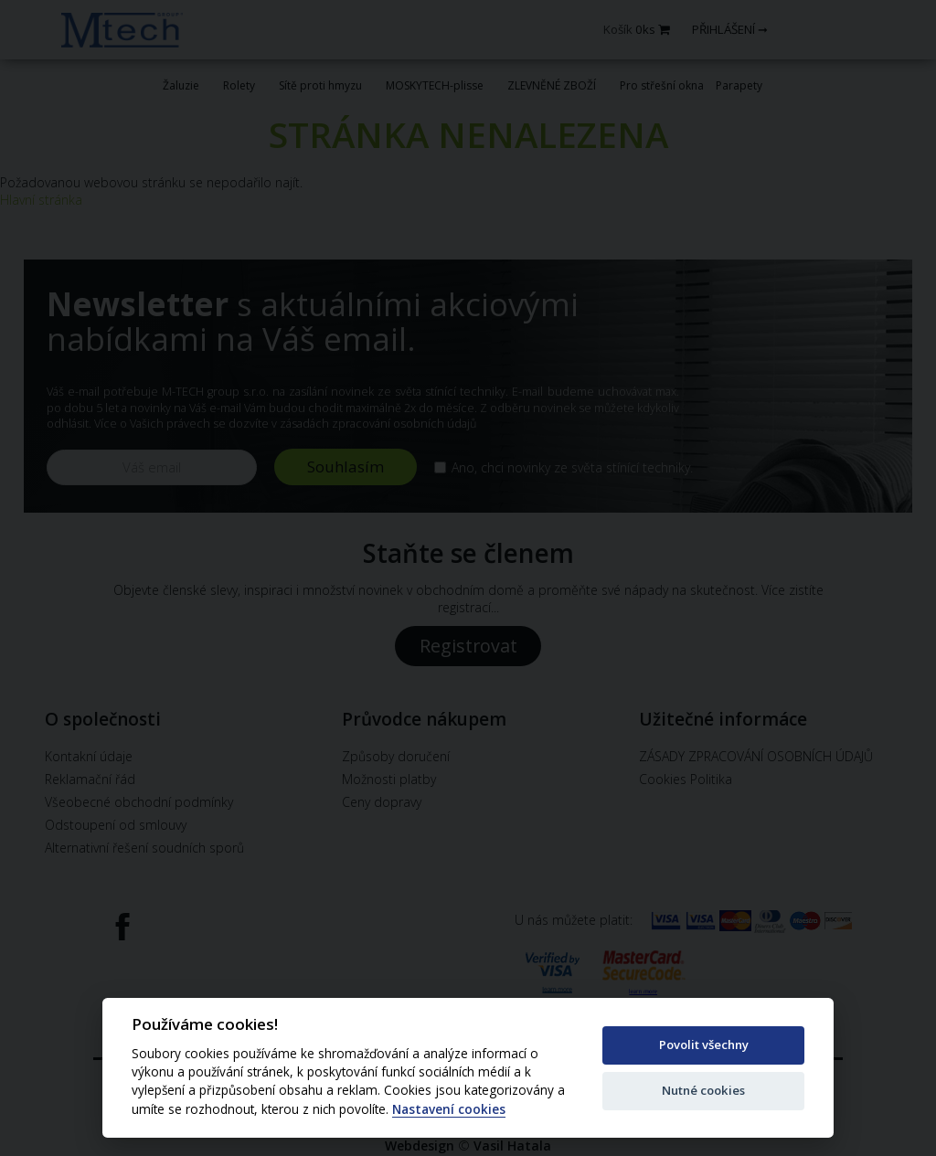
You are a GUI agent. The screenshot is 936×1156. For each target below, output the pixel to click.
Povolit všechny (704, 1044)
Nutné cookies (703, 1090)
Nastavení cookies (448, 1110)
